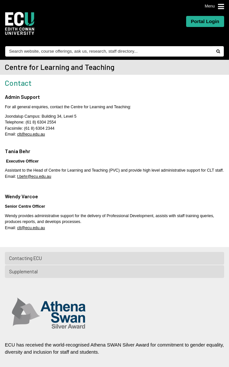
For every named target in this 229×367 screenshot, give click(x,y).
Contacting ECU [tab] (115, 258)
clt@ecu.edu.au (31, 134)
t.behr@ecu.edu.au (34, 176)
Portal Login (205, 21)
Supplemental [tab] (115, 271)
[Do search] (217, 51)
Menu (210, 6)
